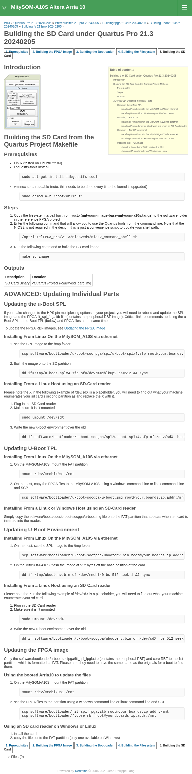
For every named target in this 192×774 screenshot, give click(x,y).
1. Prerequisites (17, 52)
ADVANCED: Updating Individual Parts (132, 101)
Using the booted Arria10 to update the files (142, 147)
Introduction (119, 80)
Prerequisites (123, 88)
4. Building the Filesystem (136, 52)
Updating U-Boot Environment (132, 130)
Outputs (121, 96)
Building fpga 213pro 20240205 (124, 23)
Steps (120, 92)
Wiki (7, 23)
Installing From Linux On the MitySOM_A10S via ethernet (149, 109)
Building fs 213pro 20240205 (42, 26)
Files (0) (17, 757)
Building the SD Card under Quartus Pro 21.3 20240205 (143, 75)
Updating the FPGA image (130, 143)
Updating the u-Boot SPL (129, 105)
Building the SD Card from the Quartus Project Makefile (140, 84)
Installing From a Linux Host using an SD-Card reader (147, 113)
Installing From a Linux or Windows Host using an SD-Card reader (154, 126)
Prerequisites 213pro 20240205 (77, 23)
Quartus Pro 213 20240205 (33, 23)
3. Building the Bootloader (95, 52)
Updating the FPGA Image (84, 328)
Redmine (81, 771)
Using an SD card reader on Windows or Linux (144, 151)
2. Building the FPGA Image (52, 52)
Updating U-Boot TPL (127, 117)
